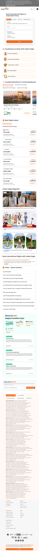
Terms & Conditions (9, 525)
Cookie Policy (8, 523)
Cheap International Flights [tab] (10, 126)
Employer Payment (23, 507)
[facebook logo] (21, 540)
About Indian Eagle (9, 502)
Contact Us (22, 513)
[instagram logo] (23, 540)
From (8, 22)
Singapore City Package (9, 88)
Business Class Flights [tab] (11, 398)
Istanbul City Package (21, 84)
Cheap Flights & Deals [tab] (11, 395)
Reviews (21, 504)
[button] (37, 9)
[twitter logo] (18, 540)
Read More (6, 263)
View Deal (32, 134)
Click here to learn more (10, 5)
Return (9, 36)
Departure (9, 32)
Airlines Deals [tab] (29, 398)
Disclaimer (8, 526)
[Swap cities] (30, 25)
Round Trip (9, 19)
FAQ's (21, 517)
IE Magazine (8, 504)
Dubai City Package (8, 84)
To (8, 26)
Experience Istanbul (9, 513)
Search (19, 41)
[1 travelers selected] (27, 19)
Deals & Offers (23, 505)
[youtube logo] (16, 540)
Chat (21, 512)
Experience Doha (9, 515)
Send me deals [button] (31, 387)
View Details (26, 113)
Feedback (22, 515)
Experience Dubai (9, 512)
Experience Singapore (10, 517)
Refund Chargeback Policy (11, 528)
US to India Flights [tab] (20, 395)
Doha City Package (22, 88)
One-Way (14, 19)
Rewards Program (23, 502)
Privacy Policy (8, 522)
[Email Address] (14, 388)
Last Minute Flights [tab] (20, 398)
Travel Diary (8, 505)
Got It (19, 549)
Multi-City (20, 19)
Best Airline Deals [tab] (7, 123)
